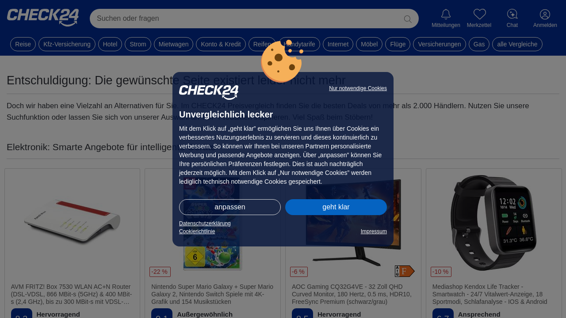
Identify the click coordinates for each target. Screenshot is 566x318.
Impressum (374, 231)
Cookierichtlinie (197, 231)
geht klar (335, 207)
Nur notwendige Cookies (358, 88)
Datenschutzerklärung (205, 223)
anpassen (229, 207)
